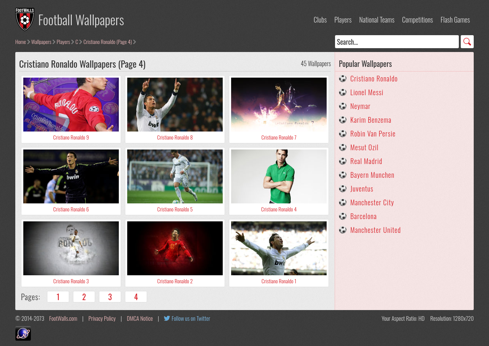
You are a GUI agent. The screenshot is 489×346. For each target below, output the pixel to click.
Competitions (417, 19)
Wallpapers (41, 41)
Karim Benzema (371, 120)
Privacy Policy (102, 318)
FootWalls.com (63, 318)
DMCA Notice (140, 318)
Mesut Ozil (364, 147)
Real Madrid (366, 161)
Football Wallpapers (81, 19)
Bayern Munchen (372, 175)
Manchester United (375, 230)
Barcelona (363, 216)
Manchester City (372, 202)
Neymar (360, 106)
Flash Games (455, 19)
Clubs (320, 19)
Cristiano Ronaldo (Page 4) (107, 41)
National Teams (376, 19)
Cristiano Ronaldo (374, 78)
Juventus (362, 188)
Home (20, 41)
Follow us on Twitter (191, 318)
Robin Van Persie (373, 133)
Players (342, 19)
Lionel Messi (367, 92)
